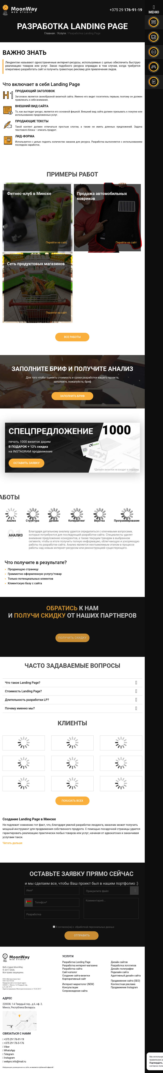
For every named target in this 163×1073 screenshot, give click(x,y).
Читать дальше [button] (12, 843)
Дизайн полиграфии (122, 968)
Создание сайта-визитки (76, 975)
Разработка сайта (72, 968)
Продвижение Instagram (124, 987)
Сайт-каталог (69, 972)
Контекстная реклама (123, 984)
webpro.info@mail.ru (14, 1061)
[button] (72, 682)
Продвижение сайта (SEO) (125, 980)
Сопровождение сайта (74, 990)
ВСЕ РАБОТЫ (72, 337)
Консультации (70, 987)
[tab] (11, 515)
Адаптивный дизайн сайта (126, 975)
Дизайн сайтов (119, 962)
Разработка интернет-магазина (79, 965)
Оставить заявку (28, 462)
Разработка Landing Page (76, 962)
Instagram (9, 1057)
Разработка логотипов (123, 965)
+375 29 (13, 1039)
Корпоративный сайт (74, 978)
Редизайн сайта (120, 972)
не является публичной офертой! (41, 1067)
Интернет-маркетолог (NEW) (78, 984)
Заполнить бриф (72, 396)
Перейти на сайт (56, 242)
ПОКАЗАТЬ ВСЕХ (72, 800)
